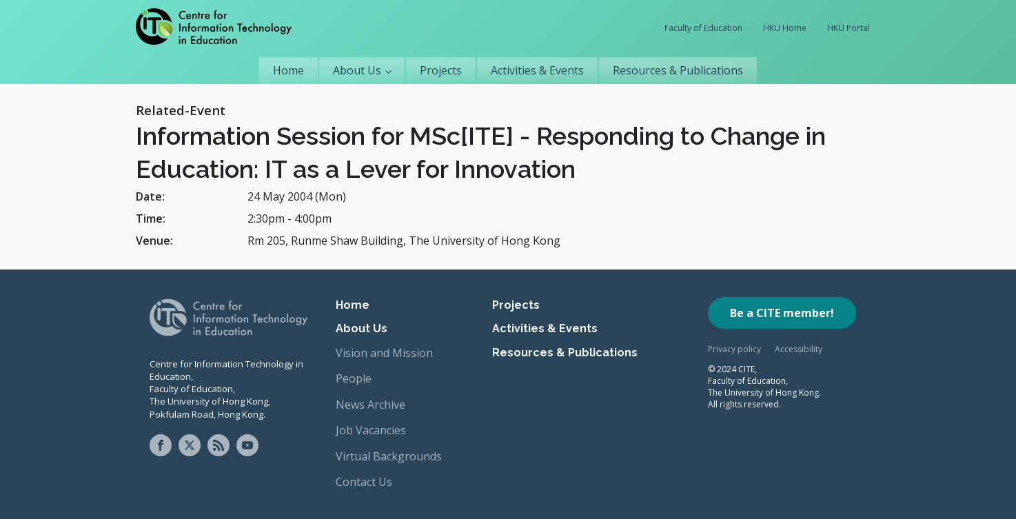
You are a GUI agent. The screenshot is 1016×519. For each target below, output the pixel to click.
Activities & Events (537, 70)
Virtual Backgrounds (389, 456)
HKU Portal (848, 28)
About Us (357, 70)
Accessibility (798, 349)
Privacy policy (734, 349)
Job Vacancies (371, 430)
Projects (441, 70)
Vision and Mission (384, 352)
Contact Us (364, 481)
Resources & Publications (678, 70)
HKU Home (784, 28)
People (354, 378)
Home (288, 70)
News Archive (370, 404)
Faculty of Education (703, 28)
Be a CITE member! (782, 312)
